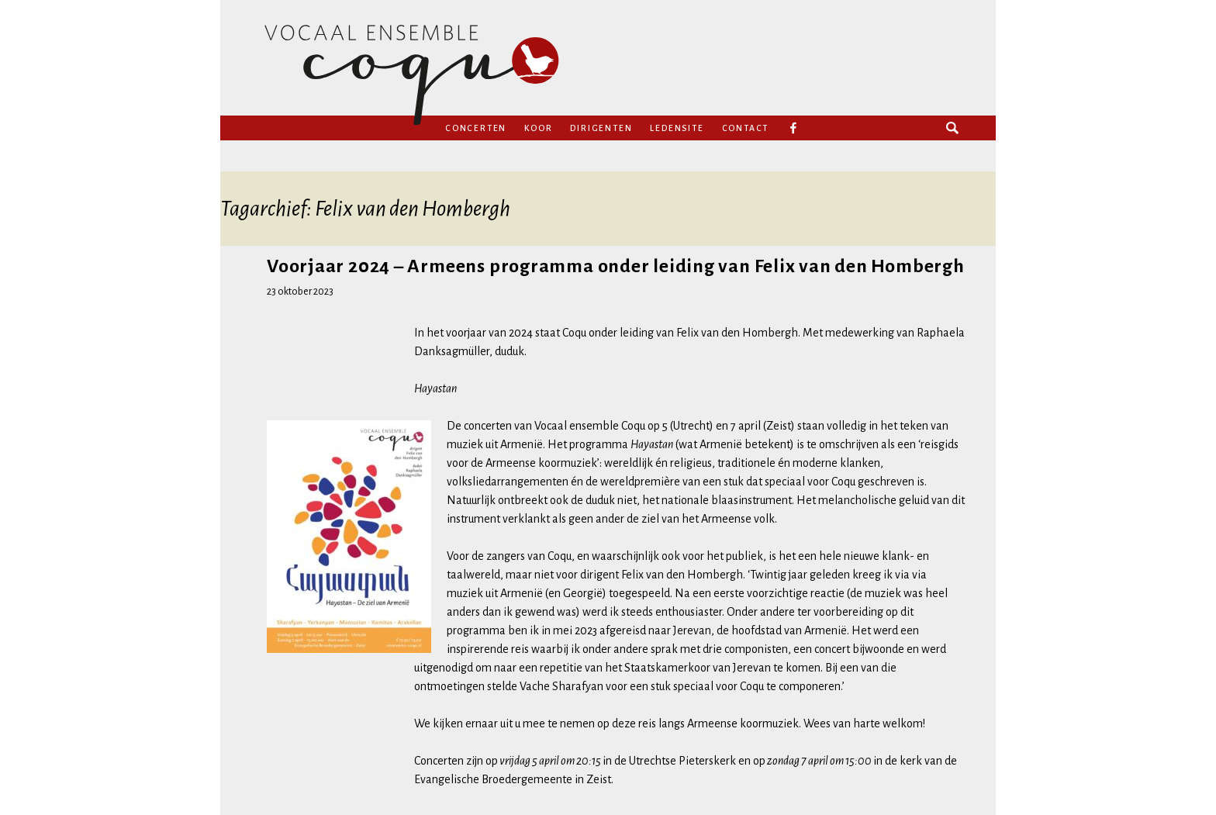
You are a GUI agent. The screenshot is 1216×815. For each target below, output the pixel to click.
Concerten (475, 128)
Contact (745, 128)
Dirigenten (601, 128)
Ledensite (676, 128)
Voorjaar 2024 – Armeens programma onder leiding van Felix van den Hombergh (616, 266)
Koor (538, 128)
